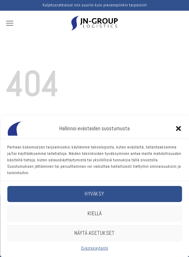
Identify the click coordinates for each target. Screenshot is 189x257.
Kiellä (95, 213)
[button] (178, 128)
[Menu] (9, 23)
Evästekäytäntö (94, 248)
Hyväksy (94, 193)
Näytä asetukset (94, 233)
